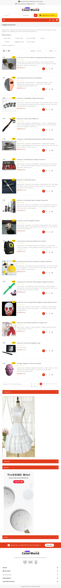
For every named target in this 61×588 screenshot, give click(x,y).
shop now (49, 545)
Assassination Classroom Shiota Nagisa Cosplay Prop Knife (35, 282)
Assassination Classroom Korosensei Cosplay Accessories (34, 261)
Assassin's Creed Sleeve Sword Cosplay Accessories (32, 200)
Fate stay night (30, 38)
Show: (51, 51)
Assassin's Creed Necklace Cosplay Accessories (31, 159)
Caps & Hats (7, 38)
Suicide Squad (31, 41)
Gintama (7, 41)
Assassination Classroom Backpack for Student (31, 241)
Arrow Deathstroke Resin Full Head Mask (29, 78)
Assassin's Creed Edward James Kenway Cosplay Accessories (35, 139)
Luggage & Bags (19, 41)
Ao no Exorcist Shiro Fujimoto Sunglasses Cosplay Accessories (36, 57)
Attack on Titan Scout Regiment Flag (28, 343)
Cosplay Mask (19, 38)
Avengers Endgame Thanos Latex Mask (29, 363)
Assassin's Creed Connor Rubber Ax (27, 118)
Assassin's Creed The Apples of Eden (28, 220)
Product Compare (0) (8, 45)
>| (41, 386)
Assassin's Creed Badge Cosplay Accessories (30, 98)
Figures (43, 38)
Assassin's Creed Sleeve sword (26, 180)
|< (31, 384)
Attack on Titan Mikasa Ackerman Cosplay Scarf (32, 322)
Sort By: (33, 51)
